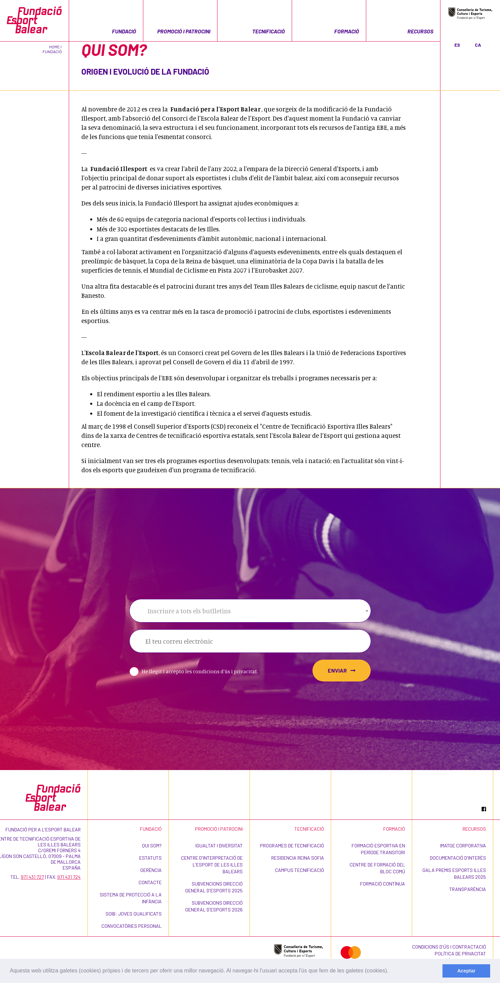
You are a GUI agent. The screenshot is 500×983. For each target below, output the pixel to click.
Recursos (420, 31)
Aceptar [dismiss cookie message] (466, 970)
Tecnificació (268, 31)
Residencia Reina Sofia (297, 858)
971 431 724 (69, 877)
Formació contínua (382, 884)
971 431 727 (32, 877)
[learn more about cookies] (391, 971)
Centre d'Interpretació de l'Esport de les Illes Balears (212, 864)
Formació (346, 31)
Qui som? (152, 845)
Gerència (151, 870)
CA (478, 45)
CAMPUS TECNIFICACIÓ (299, 870)
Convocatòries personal (131, 926)
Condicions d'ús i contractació (449, 947)
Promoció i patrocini (183, 31)
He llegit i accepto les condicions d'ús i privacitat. (200, 671)
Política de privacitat (460, 953)
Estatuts (150, 858)
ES (457, 45)
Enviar (341, 670)
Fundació (124, 31)
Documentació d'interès (458, 858)
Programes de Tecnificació (292, 845)
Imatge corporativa (463, 845)
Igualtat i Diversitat (219, 845)
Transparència (467, 889)
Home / (55, 46)
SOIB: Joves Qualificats (134, 914)
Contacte (150, 882)
